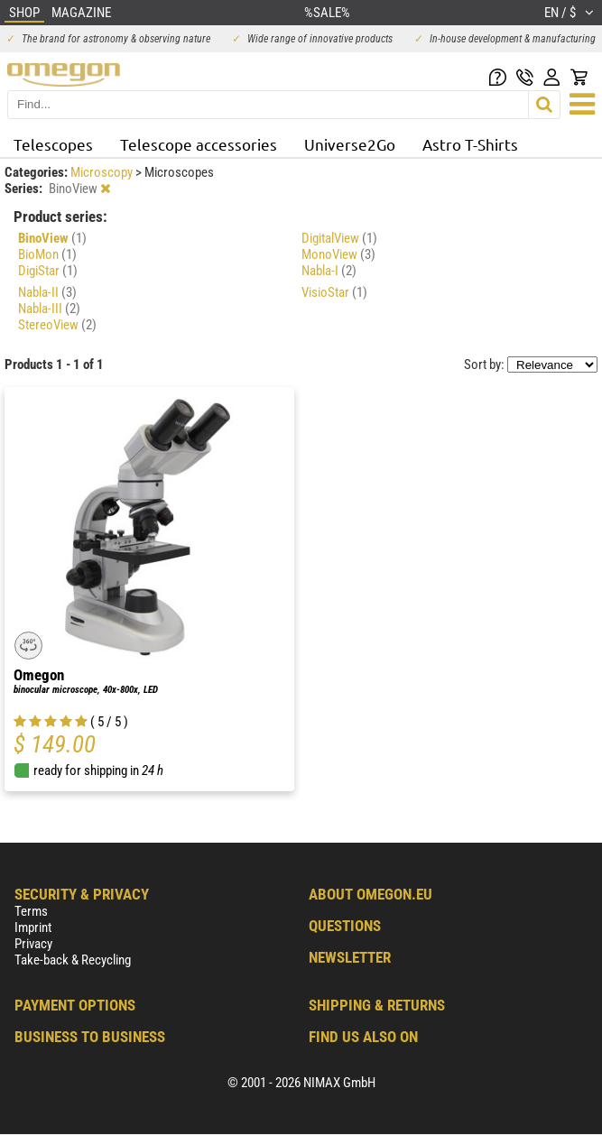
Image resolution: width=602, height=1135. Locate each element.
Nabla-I (329, 271)
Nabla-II (47, 292)
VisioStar (334, 292)
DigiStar (48, 271)
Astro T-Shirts (470, 143)
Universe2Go (349, 143)
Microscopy (102, 172)
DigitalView (339, 238)
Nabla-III (49, 308)
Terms (31, 911)
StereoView (57, 325)
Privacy (33, 944)
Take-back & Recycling (72, 960)
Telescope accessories (198, 143)
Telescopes (53, 143)
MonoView (338, 254)
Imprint (32, 927)
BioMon (47, 254)
